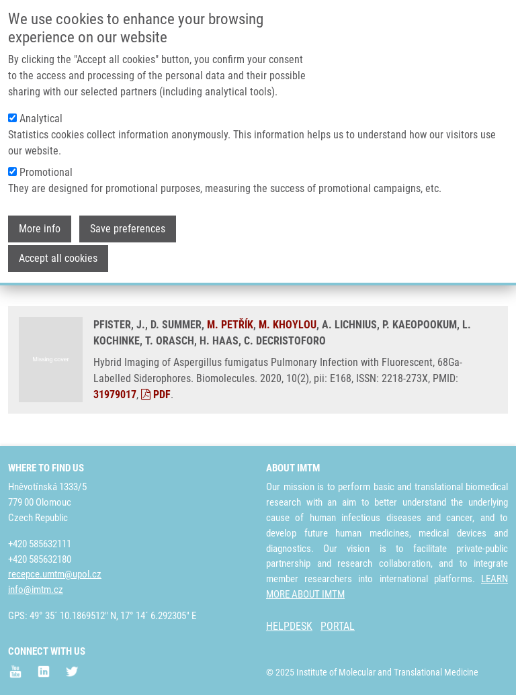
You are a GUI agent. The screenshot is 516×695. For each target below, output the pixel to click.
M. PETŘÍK (230, 324)
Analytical (40, 110)
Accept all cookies (58, 250)
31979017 (114, 394)
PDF (156, 394)
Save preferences (127, 220)
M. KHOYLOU (287, 324)
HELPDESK (289, 626)
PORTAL (337, 626)
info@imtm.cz (35, 590)
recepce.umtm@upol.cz (54, 574)
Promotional (46, 164)
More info (39, 220)
